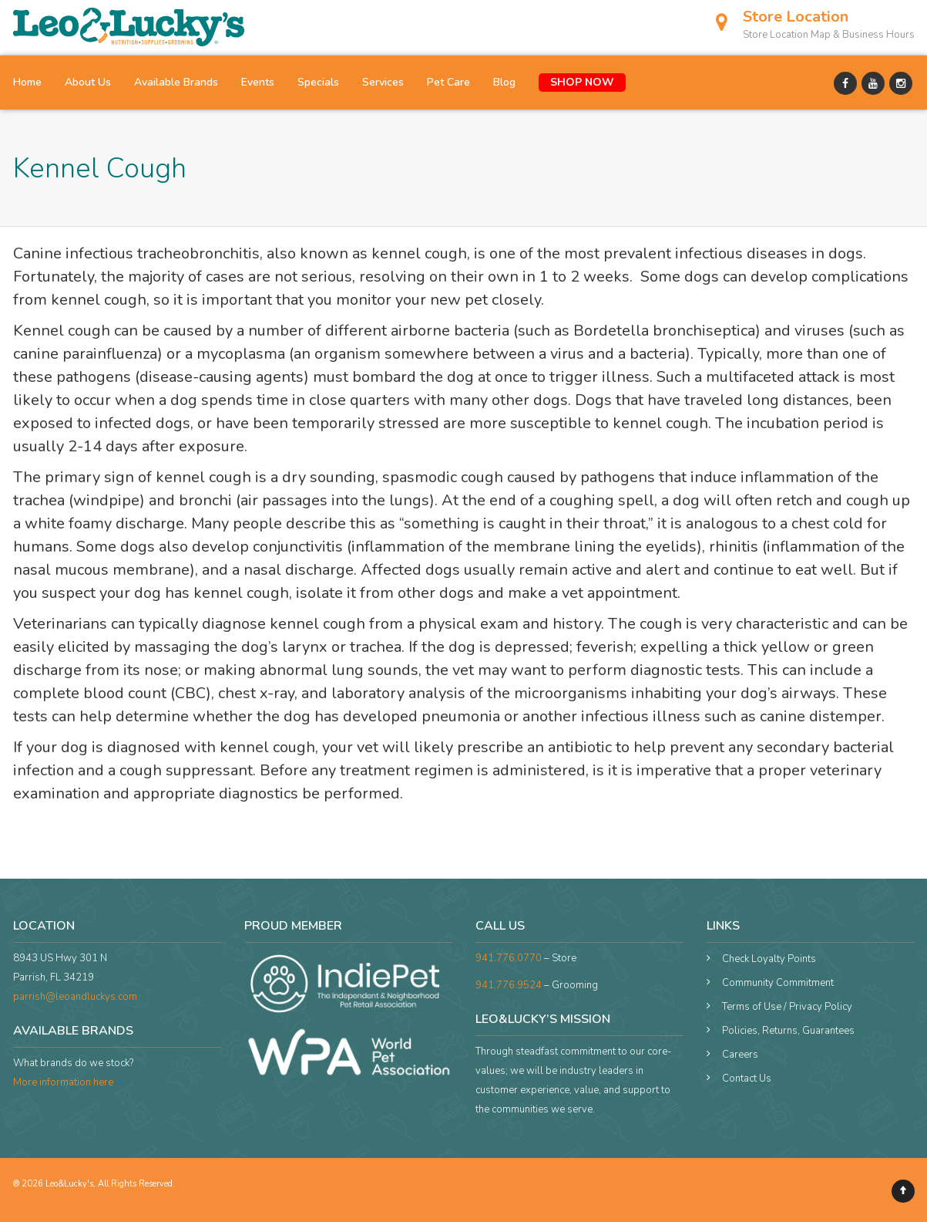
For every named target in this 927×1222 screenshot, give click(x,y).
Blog (504, 82)
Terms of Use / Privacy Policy (787, 1007)
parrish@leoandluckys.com (75, 997)
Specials (318, 82)
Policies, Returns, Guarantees (788, 1031)
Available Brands (176, 82)
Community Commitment (778, 983)
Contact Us (746, 1078)
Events (257, 82)
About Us (88, 82)
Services (383, 82)
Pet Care (448, 82)
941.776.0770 (508, 958)
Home (27, 82)
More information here (63, 1082)
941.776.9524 (508, 985)
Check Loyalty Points (769, 959)
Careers (740, 1055)
